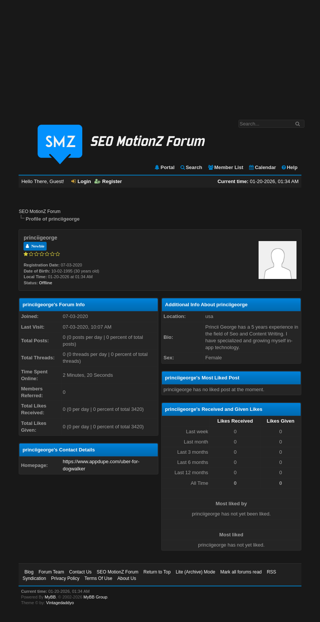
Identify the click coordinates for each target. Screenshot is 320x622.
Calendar (262, 167)
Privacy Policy (65, 578)
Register (108, 181)
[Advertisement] (160, 56)
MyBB (50, 597)
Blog (28, 572)
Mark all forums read (241, 572)
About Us (127, 578)
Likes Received (235, 421)
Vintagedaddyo (60, 602)
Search (191, 167)
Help (289, 167)
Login (81, 181)
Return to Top (157, 572)
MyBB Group (95, 597)
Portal (164, 167)
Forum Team (51, 572)
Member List (225, 167)
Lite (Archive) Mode (195, 572)
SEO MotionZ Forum (39, 211)
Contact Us (80, 572)
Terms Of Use (98, 578)
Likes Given (281, 421)
